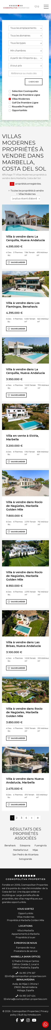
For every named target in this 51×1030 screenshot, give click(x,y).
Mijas (35, 850)
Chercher (34, 82)
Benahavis (10, 845)
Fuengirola (41, 845)
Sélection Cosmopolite (25, 91)
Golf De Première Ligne (25, 102)
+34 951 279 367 (26, 973)
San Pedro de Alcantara (25, 854)
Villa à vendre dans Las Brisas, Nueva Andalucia (23, 644)
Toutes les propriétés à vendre (25, 190)
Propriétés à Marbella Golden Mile (25, 920)
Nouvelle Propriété (22, 106)
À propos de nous (25, 947)
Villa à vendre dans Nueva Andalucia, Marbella (25, 780)
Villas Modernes (21, 99)
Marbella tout (20, 850)
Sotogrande (25, 859)
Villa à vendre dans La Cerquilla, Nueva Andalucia (25, 238)
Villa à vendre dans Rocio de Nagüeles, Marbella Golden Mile (24, 505)
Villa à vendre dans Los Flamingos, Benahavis (23, 304)
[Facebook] (16, 1020)
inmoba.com (34, 1015)
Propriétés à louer (25, 937)
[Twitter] (22, 1020)
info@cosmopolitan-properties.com (27, 976)
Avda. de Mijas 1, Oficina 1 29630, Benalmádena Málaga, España (25, 987)
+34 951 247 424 (26, 996)
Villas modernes (25, 917)
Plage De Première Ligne (26, 95)
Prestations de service (25, 951)
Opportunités (19, 110)
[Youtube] (34, 1020)
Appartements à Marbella (25, 934)
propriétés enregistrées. (25, 184)
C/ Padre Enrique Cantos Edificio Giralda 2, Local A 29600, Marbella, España (25, 964)
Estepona (25, 845)
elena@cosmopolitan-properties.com (27, 999)
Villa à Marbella (25, 930)
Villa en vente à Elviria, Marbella (22, 437)
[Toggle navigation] (46, 7)
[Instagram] (28, 1020)
